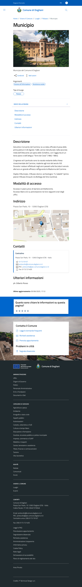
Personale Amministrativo (22, 388)
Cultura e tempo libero (21, 428)
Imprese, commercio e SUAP (23, 438)
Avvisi (15, 475)
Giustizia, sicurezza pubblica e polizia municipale (30, 435)
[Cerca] (66, 10)
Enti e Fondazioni (19, 392)
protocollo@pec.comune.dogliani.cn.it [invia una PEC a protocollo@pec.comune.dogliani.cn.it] (36, 266)
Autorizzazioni (18, 421)
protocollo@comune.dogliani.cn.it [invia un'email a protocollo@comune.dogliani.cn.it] (29, 264)
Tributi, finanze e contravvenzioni (25, 449)
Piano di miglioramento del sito (24, 558)
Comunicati (17, 471)
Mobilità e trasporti (20, 442)
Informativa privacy (20, 545)
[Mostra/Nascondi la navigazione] (4, 10)
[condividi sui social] (18, 75)
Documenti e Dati (19, 395)
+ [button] (16, 212)
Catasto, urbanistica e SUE (22, 425)
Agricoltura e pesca (20, 407)
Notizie (15, 468)
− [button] (16, 216)
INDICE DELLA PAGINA (41, 104)
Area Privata (17, 567)
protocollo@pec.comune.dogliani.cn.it (30, 515)
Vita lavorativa (18, 455)
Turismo (16, 452)
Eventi (15, 491)
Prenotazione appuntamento (23, 531)
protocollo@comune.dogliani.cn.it (30, 513)
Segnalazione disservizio (21, 534)
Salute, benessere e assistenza (24, 445)
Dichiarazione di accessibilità (23, 555)
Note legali (17, 551)
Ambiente (16, 411)
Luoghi (15, 487)
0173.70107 (21, 261)
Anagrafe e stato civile (21, 414)
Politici (15, 385)
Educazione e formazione (22, 431)
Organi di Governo (19, 381)
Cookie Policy (18, 548)
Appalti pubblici (18, 418)
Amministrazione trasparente (23, 541)
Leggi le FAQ (17, 527)
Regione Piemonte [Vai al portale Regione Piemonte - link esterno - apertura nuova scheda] (19, 3)
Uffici (15, 378)
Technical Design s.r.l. (27, 581)
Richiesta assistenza (20, 538)
